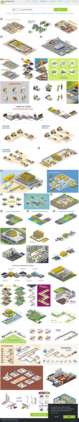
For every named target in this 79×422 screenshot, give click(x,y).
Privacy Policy (5, 421)
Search (60, 10)
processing (44, 13)
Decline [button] (57, 416)
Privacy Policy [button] (55, 412)
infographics (16, 13)
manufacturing (30, 13)
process (37, 13)
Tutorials (72, 421)
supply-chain (62, 13)
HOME (27, 1)
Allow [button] (69, 416)
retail (56, 13)
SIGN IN (67, 1)
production (51, 13)
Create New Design (39, 415)
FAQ (76, 421)
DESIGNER (35, 1)
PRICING (60, 1)
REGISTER (74, 1)
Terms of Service (14, 421)
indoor (10, 13)
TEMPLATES (43, 1)
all (6, 13)
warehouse (70, 13)
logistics (22, 13)
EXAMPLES (52, 1)
